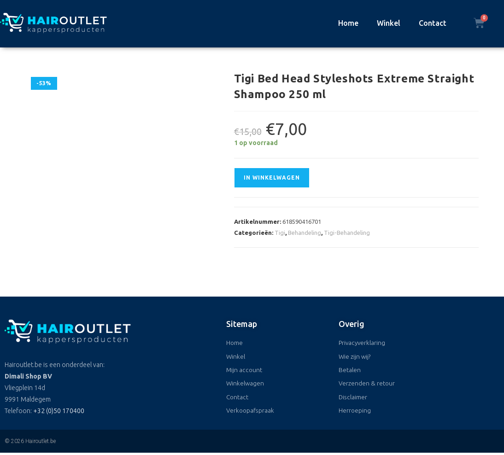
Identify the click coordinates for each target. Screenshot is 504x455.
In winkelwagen (272, 178)
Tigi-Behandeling (347, 232)
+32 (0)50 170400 (58, 410)
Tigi (280, 232)
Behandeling (304, 232)
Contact (432, 23)
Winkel (388, 23)
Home (348, 23)
